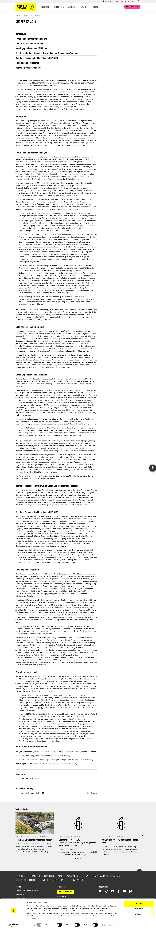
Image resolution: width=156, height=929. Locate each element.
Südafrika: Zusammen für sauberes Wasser (33, 839)
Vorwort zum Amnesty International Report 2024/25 (120, 841)
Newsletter (49, 876)
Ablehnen (138, 914)
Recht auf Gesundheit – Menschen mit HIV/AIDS (36, 57)
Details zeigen (107, 925)
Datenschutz (57, 880)
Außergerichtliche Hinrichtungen (30, 43)
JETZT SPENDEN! (64, 891)
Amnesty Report (32, 778)
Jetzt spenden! (131, 7)
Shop (133, 1)
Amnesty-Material (74, 876)
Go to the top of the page (140, 871)
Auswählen (139, 908)
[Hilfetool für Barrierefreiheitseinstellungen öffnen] (152, 468)
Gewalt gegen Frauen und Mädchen (31, 48)
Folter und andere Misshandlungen (31, 38)
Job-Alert (44, 880)
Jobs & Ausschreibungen (25, 880)
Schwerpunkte (44, 7)
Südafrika (20, 778)
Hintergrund (20, 33)
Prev (13, 834)
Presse (116, 1)
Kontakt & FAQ (20, 876)
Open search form (138, 1)
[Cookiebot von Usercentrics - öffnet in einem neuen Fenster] (13, 925)
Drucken (92, 793)
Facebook (17, 793)
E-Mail (27, 793)
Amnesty (84, 7)
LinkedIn (32, 793)
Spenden (95, 7)
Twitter (22, 793)
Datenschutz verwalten (95, 876)
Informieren (59, 7)
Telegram (42, 793)
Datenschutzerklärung (35, 918)
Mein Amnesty (108, 1)
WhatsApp (37, 793)
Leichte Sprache (125, 1)
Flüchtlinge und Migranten (27, 62)
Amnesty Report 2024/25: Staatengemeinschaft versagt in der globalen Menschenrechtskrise (77, 842)
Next (143, 834)
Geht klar (138, 903)
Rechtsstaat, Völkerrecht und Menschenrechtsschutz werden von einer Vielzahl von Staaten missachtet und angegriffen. (78, 852)
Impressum (35, 876)
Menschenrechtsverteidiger (28, 67)
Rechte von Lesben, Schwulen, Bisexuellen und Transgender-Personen (47, 53)
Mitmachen (72, 7)
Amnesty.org (115, 876)
